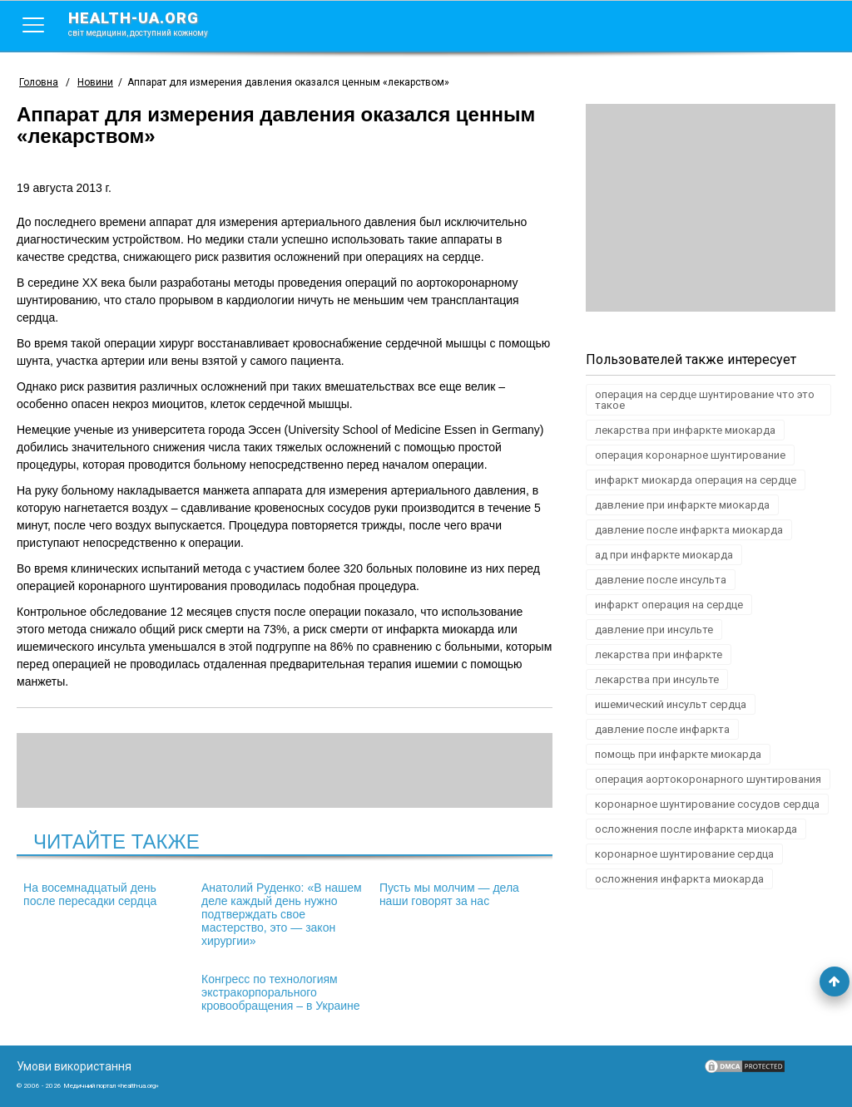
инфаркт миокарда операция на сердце (695, 480)
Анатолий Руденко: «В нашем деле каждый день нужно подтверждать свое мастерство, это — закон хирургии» (281, 914)
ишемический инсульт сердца (670, 704)
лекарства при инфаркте (658, 654)
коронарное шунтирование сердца (684, 854)
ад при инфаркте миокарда (664, 555)
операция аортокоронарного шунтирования (708, 779)
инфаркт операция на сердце (669, 604)
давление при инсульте (654, 629)
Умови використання (74, 1066)
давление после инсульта (660, 579)
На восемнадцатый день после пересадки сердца (89, 894)
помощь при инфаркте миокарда (678, 754)
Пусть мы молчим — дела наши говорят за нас (449, 894)
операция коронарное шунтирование (690, 455)
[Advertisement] (710, 208)
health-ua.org (151, 23)
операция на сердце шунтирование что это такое (705, 399)
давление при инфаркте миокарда (682, 505)
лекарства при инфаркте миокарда (685, 430)
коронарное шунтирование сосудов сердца (707, 804)
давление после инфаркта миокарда (689, 530)
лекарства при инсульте (657, 679)
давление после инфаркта (662, 729)
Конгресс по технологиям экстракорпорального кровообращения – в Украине (280, 992)
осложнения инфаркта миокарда (679, 879)
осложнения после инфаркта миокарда (696, 829)
